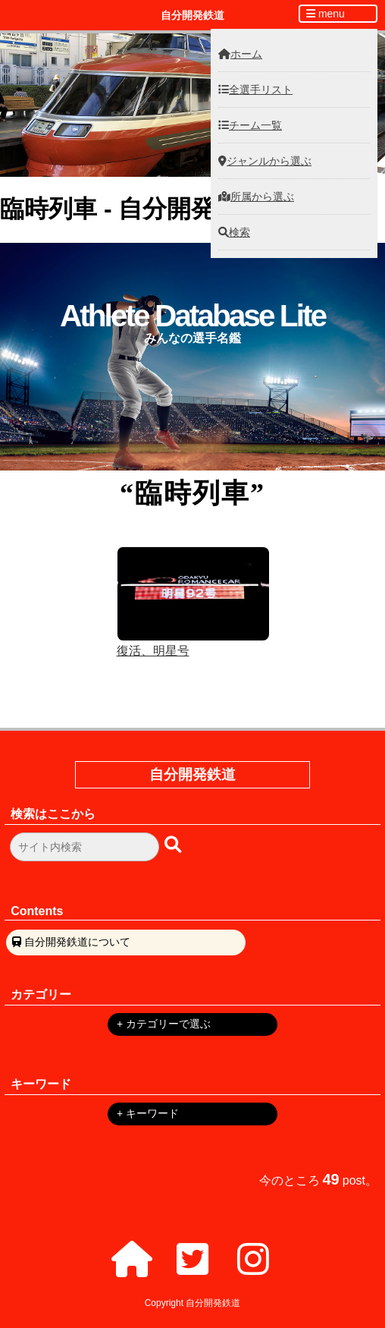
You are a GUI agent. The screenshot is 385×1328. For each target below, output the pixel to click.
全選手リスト (255, 89)
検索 (234, 232)
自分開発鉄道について (77, 942)
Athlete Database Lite (192, 315)
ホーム (240, 54)
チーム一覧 (250, 125)
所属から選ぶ (256, 196)
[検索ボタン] (174, 844)
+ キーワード (148, 1113)
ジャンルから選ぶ (264, 161)
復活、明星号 (153, 650)
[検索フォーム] (84, 846)
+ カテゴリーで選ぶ (164, 1024)
